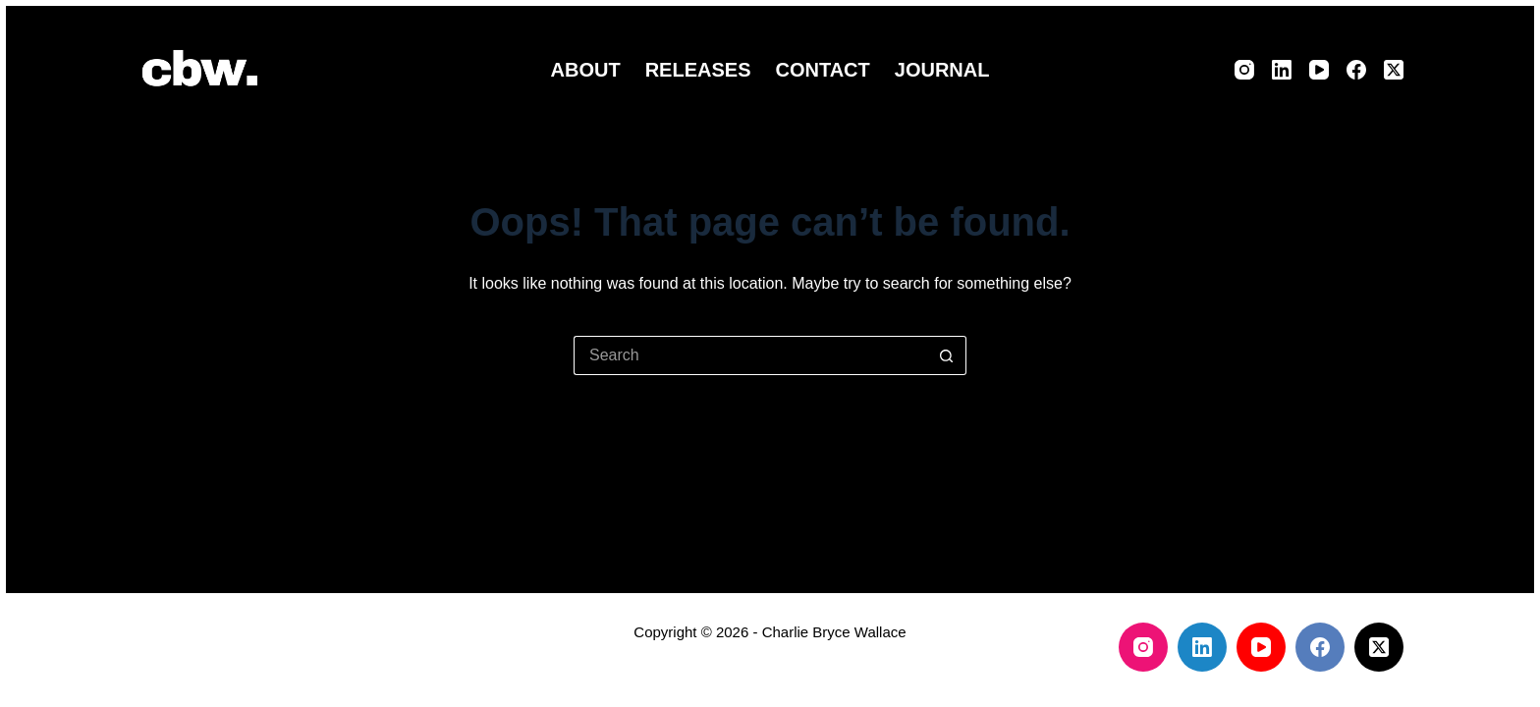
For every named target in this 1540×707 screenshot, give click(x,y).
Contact (822, 70)
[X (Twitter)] (1393, 70)
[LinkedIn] (1282, 70)
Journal (942, 70)
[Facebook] (1356, 70)
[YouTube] (1319, 70)
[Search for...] (750, 355)
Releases (698, 70)
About (586, 70)
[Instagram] (1244, 70)
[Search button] (946, 355)
